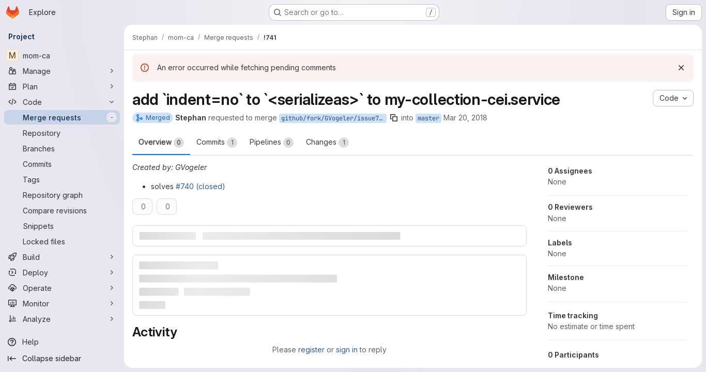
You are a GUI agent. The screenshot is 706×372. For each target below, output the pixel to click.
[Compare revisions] (62, 210)
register (311, 349)
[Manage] (62, 71)
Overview (161, 142)
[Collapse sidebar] (62, 358)
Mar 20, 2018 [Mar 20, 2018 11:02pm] (465, 117)
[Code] (62, 102)
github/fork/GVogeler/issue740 (333, 118)
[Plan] (62, 86)
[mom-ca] (62, 55)
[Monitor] (62, 303)
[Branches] (62, 148)
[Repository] (62, 133)
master (428, 118)
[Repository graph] (62, 195)
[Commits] (62, 164)
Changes (327, 142)
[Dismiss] (681, 67)
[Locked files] (62, 241)
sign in (347, 349)
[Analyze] (62, 319)
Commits (216, 142)
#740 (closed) (200, 186)
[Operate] (62, 288)
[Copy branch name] (394, 118)
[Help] (62, 342)
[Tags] (62, 179)
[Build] (62, 257)
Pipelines (272, 142)
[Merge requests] (62, 117)
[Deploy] (62, 272)
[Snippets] (62, 226)
